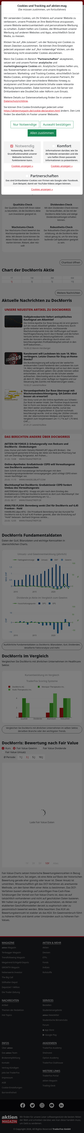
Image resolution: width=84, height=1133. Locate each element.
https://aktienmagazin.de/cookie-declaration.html (32, 110)
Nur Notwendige (25, 124)
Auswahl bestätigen (57, 124)
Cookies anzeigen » (22, 166)
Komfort (64, 145)
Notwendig (24, 145)
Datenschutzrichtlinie (16, 101)
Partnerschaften (44, 175)
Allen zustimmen (42, 133)
